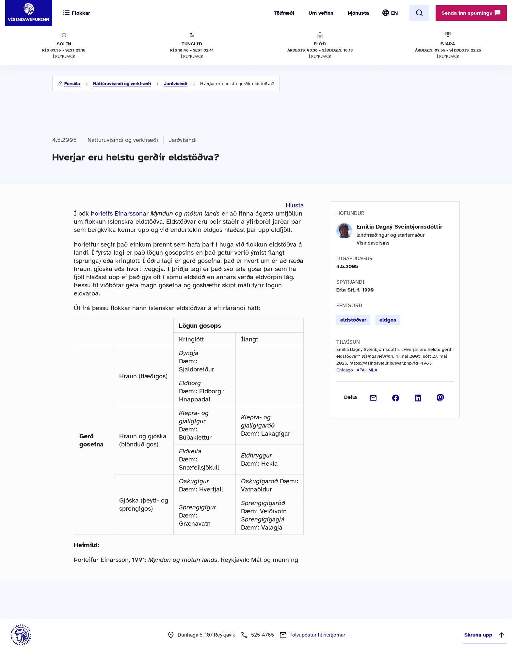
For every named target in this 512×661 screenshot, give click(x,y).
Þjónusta (358, 13)
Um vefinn (321, 13)
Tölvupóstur (317, 635)
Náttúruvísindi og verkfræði (122, 83)
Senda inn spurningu (471, 12)
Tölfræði (284, 13)
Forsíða (72, 83)
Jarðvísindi (175, 83)
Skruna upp (484, 635)
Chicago (344, 370)
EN (394, 13)
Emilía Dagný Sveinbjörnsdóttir (399, 226)
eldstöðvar (353, 320)
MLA (372, 370)
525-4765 (262, 635)
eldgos (387, 320)
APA (361, 370)
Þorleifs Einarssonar (120, 213)
